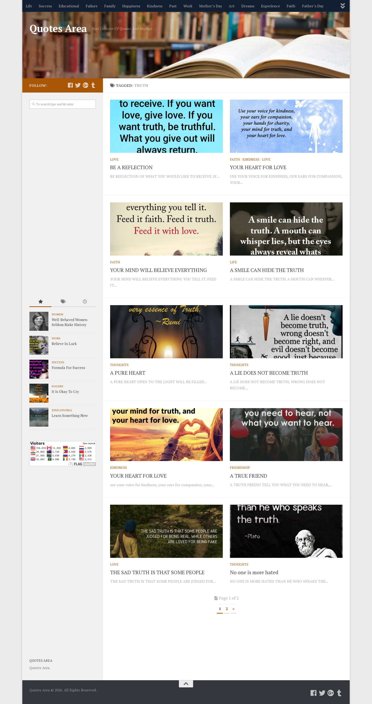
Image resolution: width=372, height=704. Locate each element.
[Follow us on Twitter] (78, 85)
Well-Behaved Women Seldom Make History (69, 322)
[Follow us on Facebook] (70, 85)
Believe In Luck (64, 343)
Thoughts (119, 365)
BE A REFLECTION (131, 167)
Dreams (247, 6)
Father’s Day (313, 6)
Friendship (240, 467)
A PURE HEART (127, 372)
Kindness (155, 6)
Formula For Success (68, 367)
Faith (291, 6)
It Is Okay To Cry (65, 391)
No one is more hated (254, 572)
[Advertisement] (62, 203)
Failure (92, 6)
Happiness (131, 6)
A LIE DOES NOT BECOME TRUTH (269, 372)
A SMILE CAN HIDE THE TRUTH (267, 269)
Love (114, 159)
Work (187, 6)
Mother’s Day (210, 6)
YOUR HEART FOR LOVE (258, 167)
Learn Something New (70, 415)
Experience (270, 6)
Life (29, 6)
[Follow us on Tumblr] (93, 85)
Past (173, 6)
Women (57, 314)
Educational (69, 6)
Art (232, 6)
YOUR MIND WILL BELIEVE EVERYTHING (158, 269)
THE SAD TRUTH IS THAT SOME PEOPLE (157, 572)
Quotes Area (58, 28)
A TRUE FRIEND (248, 475)
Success (45, 6)
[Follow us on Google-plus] (85, 85)
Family (110, 6)
